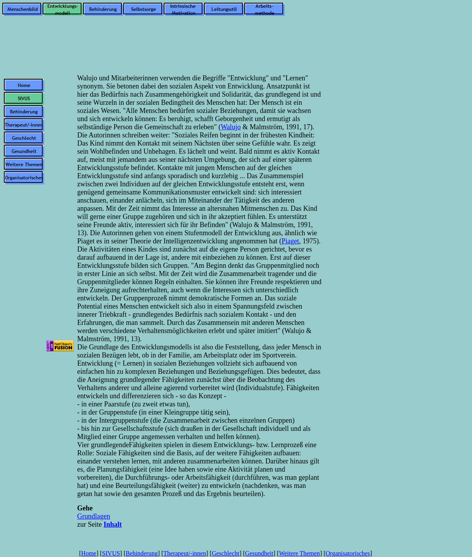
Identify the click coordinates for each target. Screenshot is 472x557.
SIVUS (111, 553)
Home (88, 553)
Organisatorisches (348, 553)
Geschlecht (225, 553)
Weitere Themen (299, 553)
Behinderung (142, 553)
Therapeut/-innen (184, 553)
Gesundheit (259, 553)
